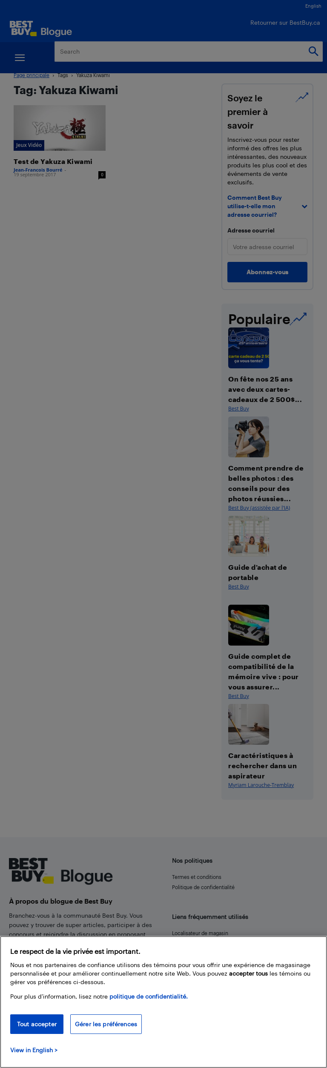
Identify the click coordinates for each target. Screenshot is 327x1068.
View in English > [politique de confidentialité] (33, 1050)
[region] (163, 1002)
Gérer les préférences (106, 1024)
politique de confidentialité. (148, 996)
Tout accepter (37, 1024)
